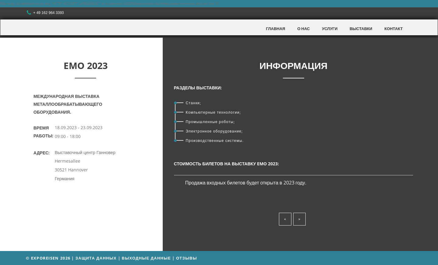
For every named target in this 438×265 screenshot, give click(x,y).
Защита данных (95, 258)
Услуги (329, 28)
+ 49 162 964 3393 (46, 13)
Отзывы (186, 258)
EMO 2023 (86, 65)
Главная (275, 28)
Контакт (393, 28)
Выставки (360, 28)
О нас (303, 28)
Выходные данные (146, 258)
